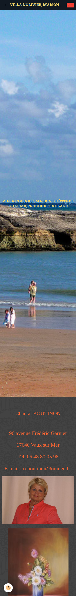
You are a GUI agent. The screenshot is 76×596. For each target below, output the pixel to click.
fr (69, 4)
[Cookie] (8, 587)
